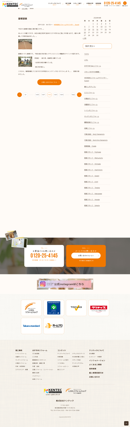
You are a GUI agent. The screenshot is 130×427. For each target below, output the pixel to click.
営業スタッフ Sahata (92, 205)
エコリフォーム (89, 92)
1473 (55, 95)
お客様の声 (75, 366)
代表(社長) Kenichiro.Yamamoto (96, 140)
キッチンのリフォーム (91, 116)
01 (25, 95)
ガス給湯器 (35, 353)
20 (85, 32)
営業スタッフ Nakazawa (93, 193)
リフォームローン (63, 366)
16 (97, 29)
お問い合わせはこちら (49, 82)
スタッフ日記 (76, 360)
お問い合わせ (94, 377)
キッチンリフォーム (22, 360)
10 (101, 26)
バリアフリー (36, 376)
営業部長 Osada (90, 146)
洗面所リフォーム (21, 357)
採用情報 (92, 368)
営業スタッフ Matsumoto (93, 158)
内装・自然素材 (20, 366)
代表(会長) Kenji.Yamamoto (94, 134)
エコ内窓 (35, 357)
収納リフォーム (89, 128)
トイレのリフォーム (91, 110)
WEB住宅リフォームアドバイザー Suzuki (66, 25)
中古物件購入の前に (78, 357)
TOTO (86, 54)
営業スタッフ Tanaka (92, 188)
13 (85, 29)
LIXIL (86, 60)
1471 (43, 95)
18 (106, 29)
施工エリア (61, 369)
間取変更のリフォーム (91, 122)
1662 (73, 95)
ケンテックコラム (77, 363)
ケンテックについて (64, 353)
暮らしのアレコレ (90, 86)
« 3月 (84, 38)
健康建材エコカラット (39, 360)
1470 (37, 95)
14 (89, 29)
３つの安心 (61, 363)
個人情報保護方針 (96, 372)
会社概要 (92, 353)
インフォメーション (97, 360)
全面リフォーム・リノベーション (42, 369)
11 (106, 26)
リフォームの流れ (63, 360)
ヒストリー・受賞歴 (95, 357)
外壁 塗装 (35, 366)
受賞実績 (60, 357)
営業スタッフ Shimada (92, 164)
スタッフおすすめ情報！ (92, 72)
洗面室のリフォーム (91, 104)
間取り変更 (35, 373)
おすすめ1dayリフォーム (92, 66)
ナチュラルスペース (78, 353)
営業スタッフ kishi (91, 182)
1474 (61, 95)
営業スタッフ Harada (92, 199)
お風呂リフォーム (21, 363)
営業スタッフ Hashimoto (93, 170)
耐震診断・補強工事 (38, 363)
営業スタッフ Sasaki (91, 176)
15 (93, 29)
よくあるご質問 (95, 364)
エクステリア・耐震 (22, 369)
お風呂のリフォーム (91, 98)
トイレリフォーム (21, 353)
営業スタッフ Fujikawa (92, 152)
